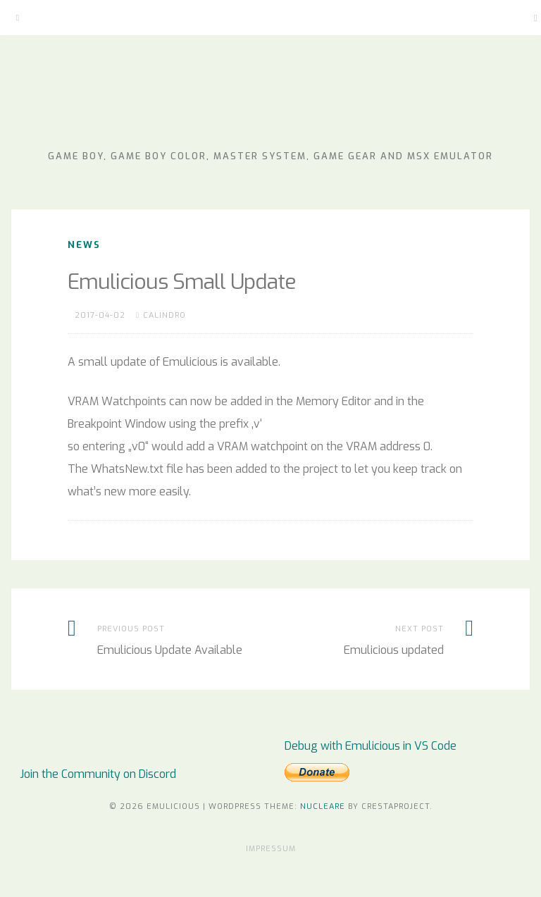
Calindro (164, 315)
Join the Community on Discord (98, 774)
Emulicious (270, 105)
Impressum (271, 848)
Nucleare (322, 806)
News (84, 245)
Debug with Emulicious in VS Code (370, 745)
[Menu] (17, 17)
